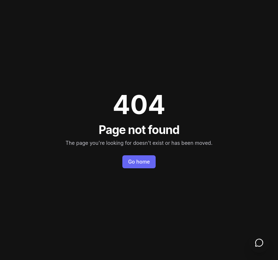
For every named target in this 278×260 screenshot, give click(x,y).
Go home (139, 162)
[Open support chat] (259, 243)
